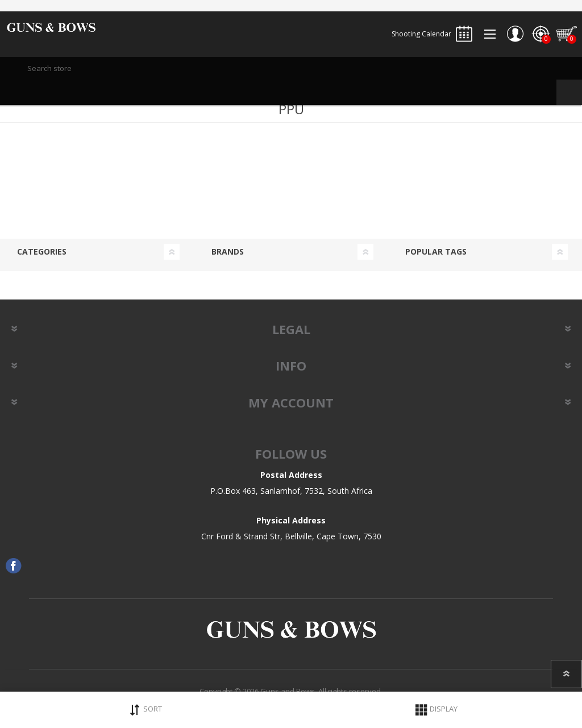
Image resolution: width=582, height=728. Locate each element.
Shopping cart (566, 34)
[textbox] (291, 68)
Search (569, 92)
